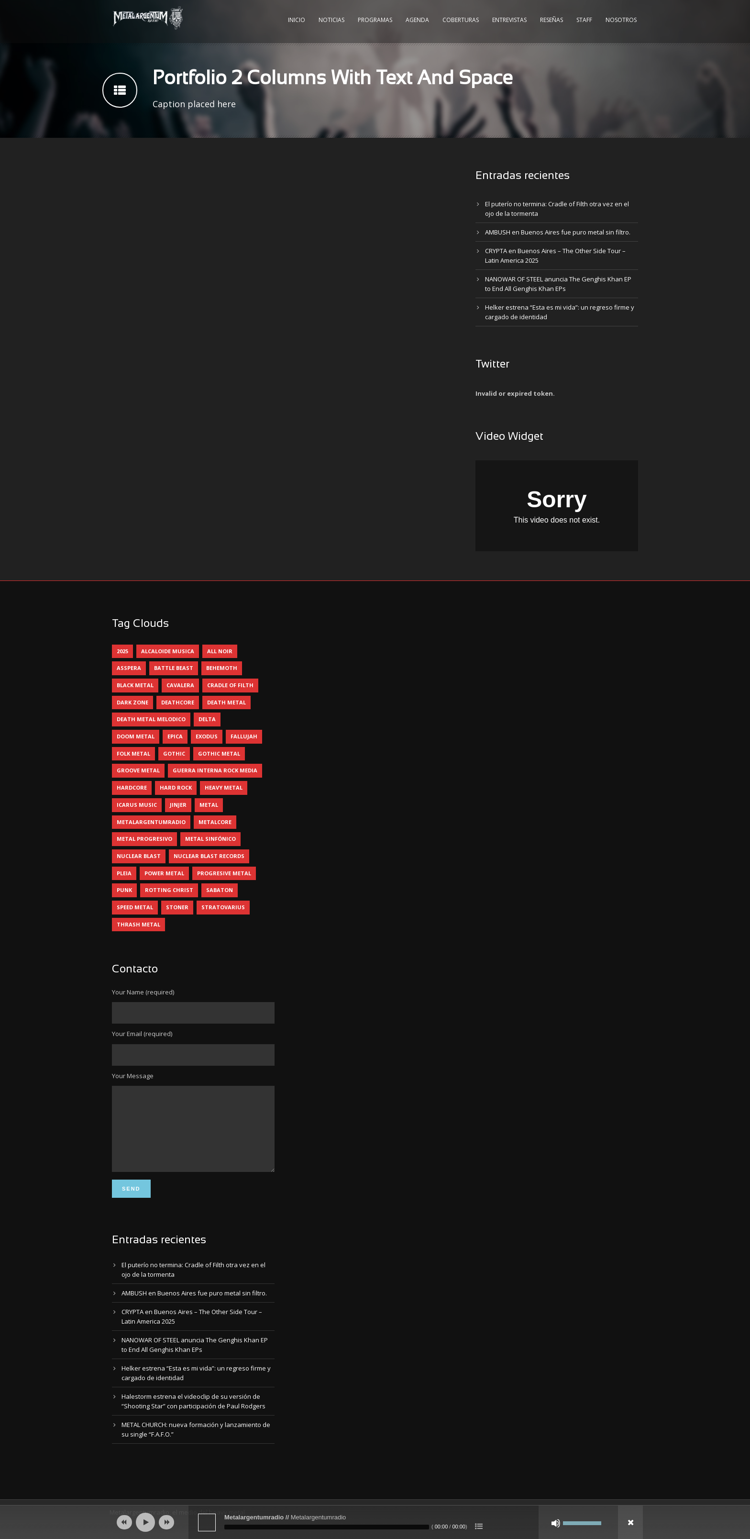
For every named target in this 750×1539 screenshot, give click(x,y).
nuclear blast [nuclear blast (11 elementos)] (139, 855)
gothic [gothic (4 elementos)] (174, 753)
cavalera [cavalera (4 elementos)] (180, 685)
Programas (375, 20)
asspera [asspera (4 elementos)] (129, 667)
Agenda (417, 20)
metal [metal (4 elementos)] (208, 804)
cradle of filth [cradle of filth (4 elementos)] (230, 685)
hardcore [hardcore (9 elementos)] (132, 787)
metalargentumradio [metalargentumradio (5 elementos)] (151, 821)
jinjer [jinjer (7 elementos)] (178, 804)
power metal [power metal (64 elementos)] (164, 873)
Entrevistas (509, 20)
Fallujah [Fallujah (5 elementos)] (244, 736)
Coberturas (460, 20)
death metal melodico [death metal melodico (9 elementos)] (151, 719)
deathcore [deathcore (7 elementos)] (177, 702)
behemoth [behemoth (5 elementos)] (221, 667)
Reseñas (551, 20)
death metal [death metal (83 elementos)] (226, 702)
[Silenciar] (556, 1523)
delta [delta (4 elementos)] (207, 719)
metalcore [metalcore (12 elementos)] (215, 821)
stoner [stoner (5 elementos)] (177, 907)
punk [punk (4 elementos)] (124, 889)
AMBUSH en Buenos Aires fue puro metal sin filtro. (557, 232)
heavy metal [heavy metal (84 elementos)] (224, 787)
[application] (375, 1522)
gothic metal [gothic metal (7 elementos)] (219, 753)
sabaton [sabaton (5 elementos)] (219, 889)
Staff (584, 20)
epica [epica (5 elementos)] (175, 736)
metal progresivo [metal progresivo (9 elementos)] (144, 838)
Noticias (331, 20)
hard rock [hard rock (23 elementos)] (176, 787)
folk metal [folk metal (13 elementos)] (133, 753)
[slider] (326, 1527)
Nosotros (621, 20)
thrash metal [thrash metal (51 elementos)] (138, 924)
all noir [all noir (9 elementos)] (219, 651)
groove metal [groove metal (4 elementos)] (138, 770)
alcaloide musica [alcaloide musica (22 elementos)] (167, 651)
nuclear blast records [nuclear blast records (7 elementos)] (209, 855)
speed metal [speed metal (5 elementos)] (135, 907)
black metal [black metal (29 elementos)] (135, 685)
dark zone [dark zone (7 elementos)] (132, 702)
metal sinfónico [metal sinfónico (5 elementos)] (210, 838)
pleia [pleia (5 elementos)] (124, 873)
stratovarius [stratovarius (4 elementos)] (223, 907)
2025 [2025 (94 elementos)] (122, 651)
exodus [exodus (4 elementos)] (207, 736)
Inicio (296, 20)
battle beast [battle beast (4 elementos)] (173, 667)
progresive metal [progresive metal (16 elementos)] (224, 873)
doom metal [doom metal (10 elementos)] (135, 736)
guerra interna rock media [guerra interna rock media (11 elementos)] (215, 770)
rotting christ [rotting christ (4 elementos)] (169, 889)
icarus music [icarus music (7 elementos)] (137, 804)
